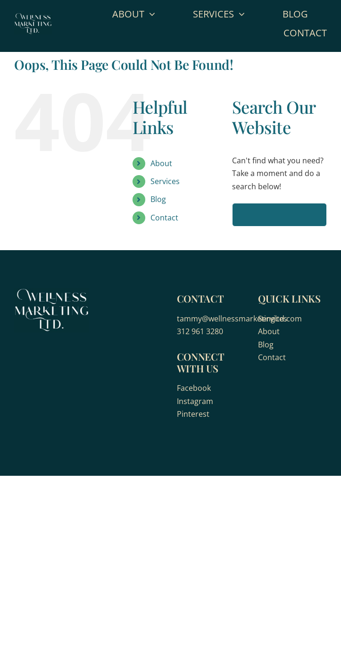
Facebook (194, 388)
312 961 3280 (200, 331)
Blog (158, 199)
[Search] (244, 215)
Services (165, 181)
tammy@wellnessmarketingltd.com (239, 318)
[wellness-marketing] (33, 16)
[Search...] (279, 215)
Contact (164, 217)
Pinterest (193, 414)
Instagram (195, 401)
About (161, 163)
